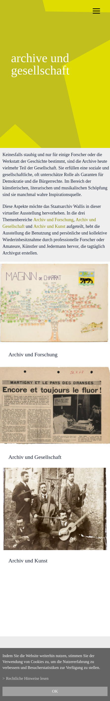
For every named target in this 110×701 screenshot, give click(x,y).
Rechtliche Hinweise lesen (27, 678)
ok (55, 691)
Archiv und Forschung (53, 219)
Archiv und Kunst (49, 226)
